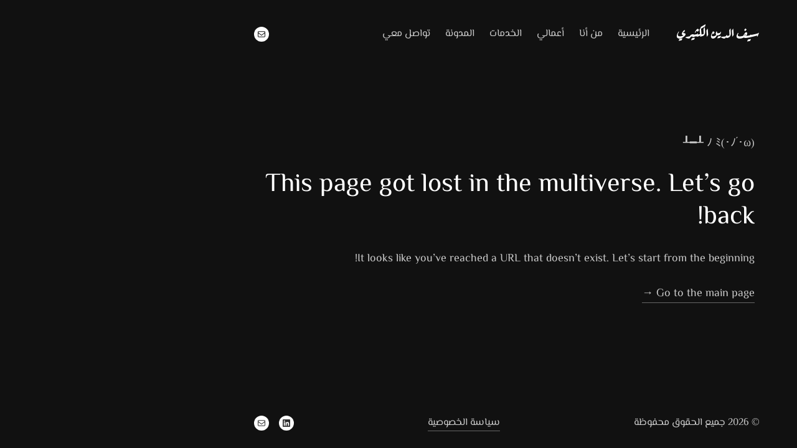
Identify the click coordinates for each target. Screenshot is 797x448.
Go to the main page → (590, 293)
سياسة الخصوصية (355, 423)
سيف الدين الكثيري (609, 31)
